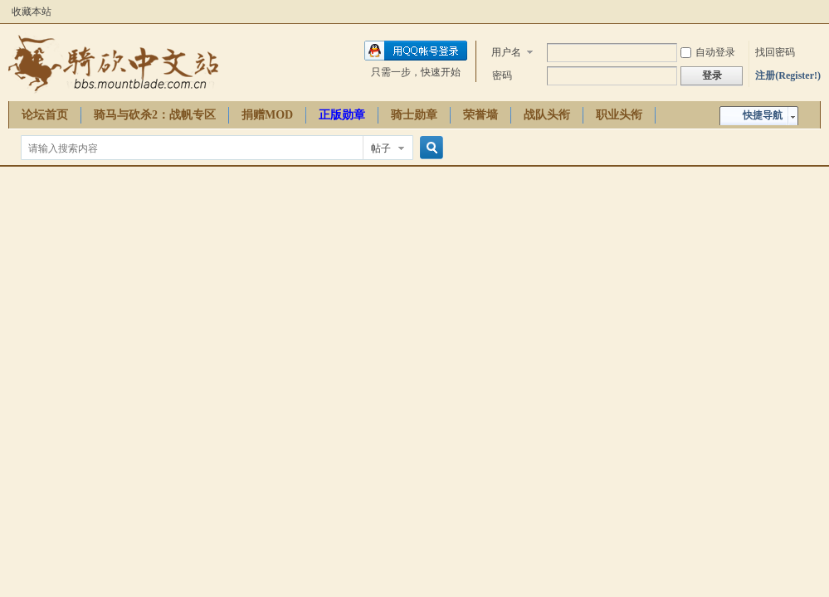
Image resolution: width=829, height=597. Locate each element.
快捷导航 (763, 115)
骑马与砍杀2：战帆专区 (155, 115)
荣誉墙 (480, 115)
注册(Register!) (788, 75)
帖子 (381, 148)
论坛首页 (45, 115)
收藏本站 (31, 11)
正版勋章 (342, 115)
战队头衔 (547, 115)
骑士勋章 (414, 115)
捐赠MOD (267, 115)
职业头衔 (619, 115)
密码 (502, 75)
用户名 (506, 52)
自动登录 (707, 52)
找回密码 (775, 52)
